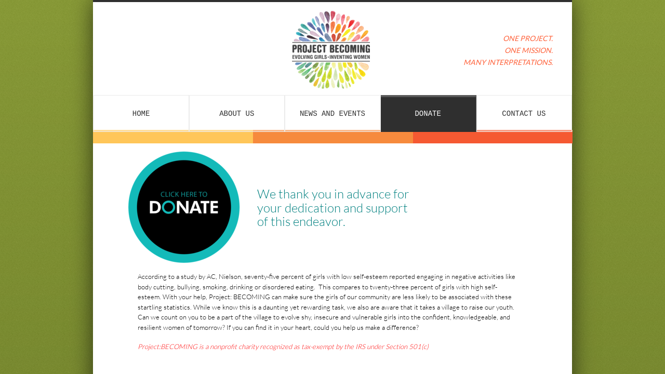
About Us (236, 114)
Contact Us (524, 114)
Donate (428, 114)
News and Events (332, 114)
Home (141, 114)
